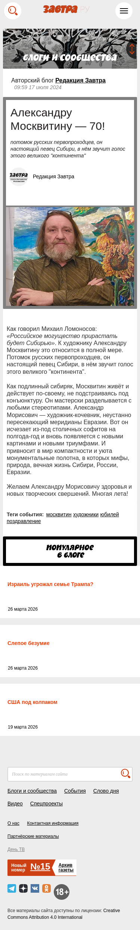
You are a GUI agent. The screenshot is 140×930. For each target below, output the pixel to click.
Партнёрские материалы (33, 836)
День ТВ (16, 849)
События (75, 791)
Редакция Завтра (80, 80)
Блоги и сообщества (32, 791)
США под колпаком (32, 702)
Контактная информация (52, 823)
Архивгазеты (66, 867)
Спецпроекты (46, 804)
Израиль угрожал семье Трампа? (50, 584)
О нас (13, 823)
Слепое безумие (28, 643)
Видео (15, 804)
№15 (40, 866)
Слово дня (106, 791)
